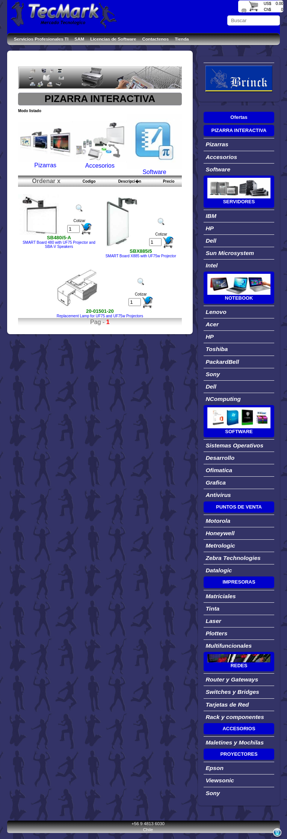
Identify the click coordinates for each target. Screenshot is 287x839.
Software (217, 169)
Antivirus (218, 495)
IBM (210, 216)
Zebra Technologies (232, 558)
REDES (239, 665)
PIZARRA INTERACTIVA (239, 130)
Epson (214, 768)
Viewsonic (219, 780)
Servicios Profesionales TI (41, 38)
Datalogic (218, 570)
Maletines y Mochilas (234, 742)
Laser (213, 621)
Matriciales (220, 596)
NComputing (222, 399)
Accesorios (221, 157)
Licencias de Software (113, 38)
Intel (211, 265)
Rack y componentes (234, 717)
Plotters (216, 633)
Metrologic (220, 545)
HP (209, 228)
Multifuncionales (228, 645)
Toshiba (216, 349)
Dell (210, 240)
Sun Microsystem (229, 253)
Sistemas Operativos (234, 445)
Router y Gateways (231, 679)
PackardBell (222, 362)
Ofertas (238, 117)
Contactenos (155, 38)
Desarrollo (219, 458)
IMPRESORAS (238, 582)
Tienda (182, 38)
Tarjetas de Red (227, 704)
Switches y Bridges (232, 692)
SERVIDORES (239, 201)
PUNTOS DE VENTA (239, 507)
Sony (212, 374)
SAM (79, 38)
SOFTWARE (238, 431)
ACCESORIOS (238, 728)
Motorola (217, 521)
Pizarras (216, 144)
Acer (212, 324)
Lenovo (215, 312)
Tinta (212, 608)
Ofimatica (218, 470)
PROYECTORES (238, 754)
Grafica (215, 482)
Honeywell (219, 533)
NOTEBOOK (239, 298)
